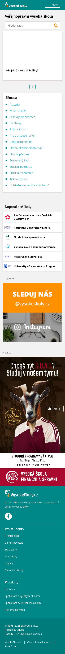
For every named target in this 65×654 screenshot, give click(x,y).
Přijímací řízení (18, 129)
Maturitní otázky (14, 570)
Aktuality (15, 104)
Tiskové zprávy (19, 179)
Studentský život (19, 160)
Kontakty (10, 589)
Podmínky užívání (15, 629)
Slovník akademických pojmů (27, 148)
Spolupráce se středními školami (23, 602)
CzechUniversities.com (39, 642)
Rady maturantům (21, 142)
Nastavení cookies (31, 634)
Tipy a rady (11, 556)
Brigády (9, 563)
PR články (15, 123)
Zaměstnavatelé (14, 542)
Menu (52, 4)
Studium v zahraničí (21, 173)
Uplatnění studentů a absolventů (29, 185)
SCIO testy (11, 549)
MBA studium (18, 111)
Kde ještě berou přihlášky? (22, 70)
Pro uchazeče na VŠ (22, 135)
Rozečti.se (10, 646)
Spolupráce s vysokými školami (22, 596)
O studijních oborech (22, 117)
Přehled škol (12, 535)
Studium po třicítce (21, 167)
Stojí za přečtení (19, 154)
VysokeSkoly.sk (13, 642)
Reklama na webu (15, 609)
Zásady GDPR (12, 634)
